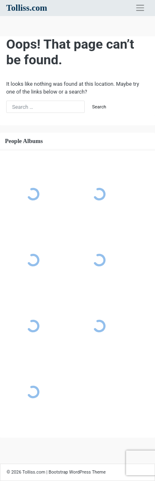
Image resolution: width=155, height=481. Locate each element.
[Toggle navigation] (140, 8)
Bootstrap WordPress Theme (76, 472)
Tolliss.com (26, 8)
